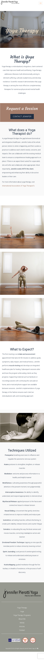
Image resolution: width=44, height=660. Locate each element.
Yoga (22, 611)
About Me (22, 619)
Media (22, 623)
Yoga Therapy (22, 608)
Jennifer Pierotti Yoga (29, 648)
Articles (22, 626)
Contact (22, 630)
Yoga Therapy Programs (22, 615)
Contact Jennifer (22, 116)
